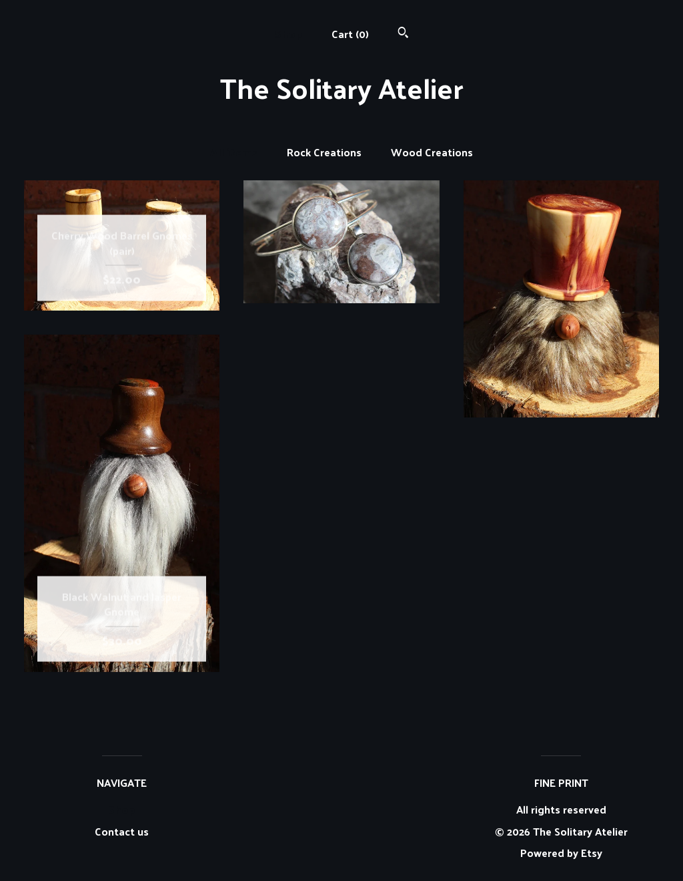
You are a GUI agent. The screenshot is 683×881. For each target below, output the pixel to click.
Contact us (122, 831)
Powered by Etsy (561, 852)
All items (233, 152)
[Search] (403, 33)
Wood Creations (432, 152)
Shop (288, 33)
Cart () (350, 33)
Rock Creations (324, 152)
